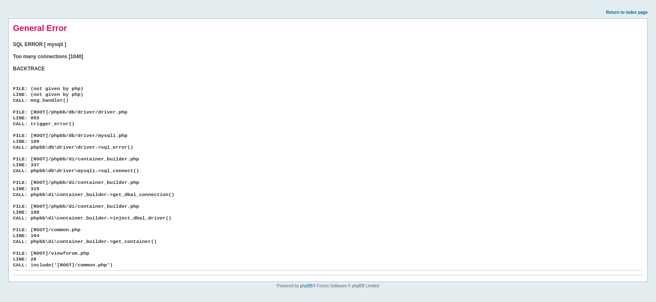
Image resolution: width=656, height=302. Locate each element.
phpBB (306, 286)
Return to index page (627, 12)
